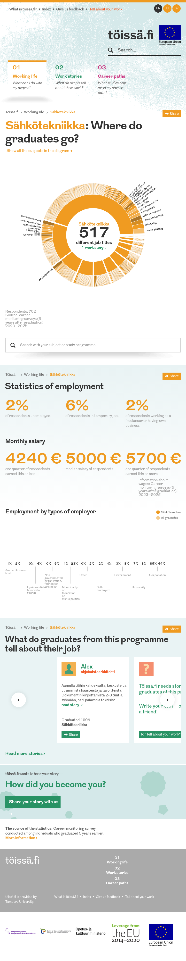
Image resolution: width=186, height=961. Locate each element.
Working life (34, 112)
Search (112, 50)
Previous (19, 700)
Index (46, 9)
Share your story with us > (33, 804)
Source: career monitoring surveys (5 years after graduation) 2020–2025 (24, 321)
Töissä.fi (11, 112)
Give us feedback (70, 9)
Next (167, 700)
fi (167, 8)
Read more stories (24, 754)
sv (176, 8)
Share (174, 114)
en (158, 8)
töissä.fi (131, 36)
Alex (87, 667)
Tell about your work (105, 9)
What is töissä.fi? (23, 9)
